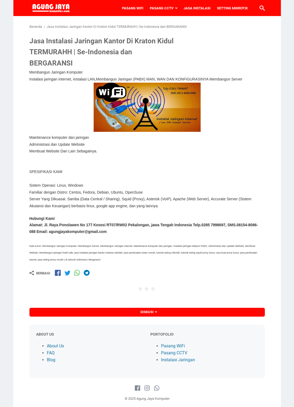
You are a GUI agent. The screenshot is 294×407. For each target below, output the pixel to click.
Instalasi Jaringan (178, 359)
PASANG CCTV (162, 8)
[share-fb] (58, 273)
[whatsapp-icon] (157, 388)
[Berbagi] (39, 273)
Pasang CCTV (174, 352)
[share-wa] (77, 273)
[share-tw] (67, 273)
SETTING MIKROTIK (232, 8)
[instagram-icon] (147, 388)
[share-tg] (86, 273)
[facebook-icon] (137, 388)
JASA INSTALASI (197, 8)
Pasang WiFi (173, 345)
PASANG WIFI (132, 8)
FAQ (51, 352)
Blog (51, 359)
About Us (55, 345)
